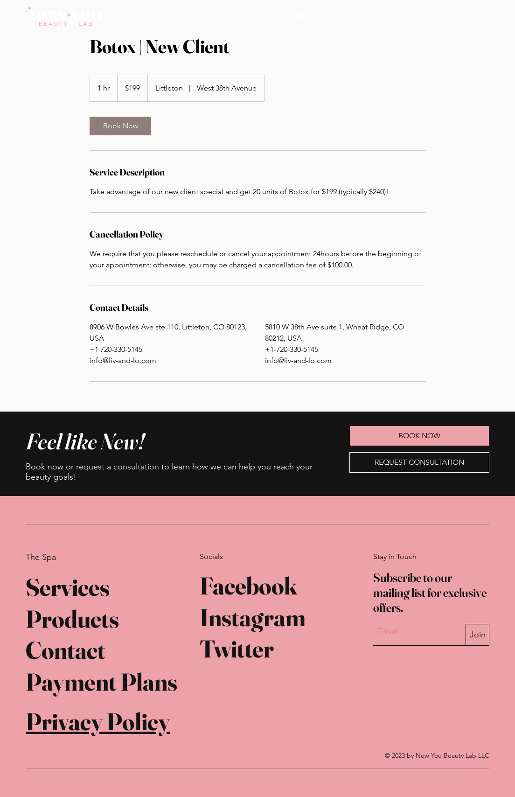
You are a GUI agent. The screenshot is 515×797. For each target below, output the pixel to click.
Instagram (253, 617)
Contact (65, 650)
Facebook (248, 586)
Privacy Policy (98, 721)
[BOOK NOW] (442, 16)
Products (72, 619)
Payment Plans (101, 682)
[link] (120, 126)
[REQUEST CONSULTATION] (419, 462)
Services (68, 587)
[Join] (477, 635)
